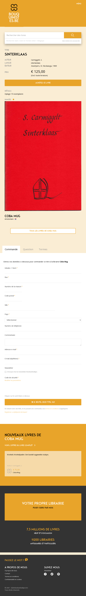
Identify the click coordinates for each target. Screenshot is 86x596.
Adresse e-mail (10, 349)
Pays (6, 314)
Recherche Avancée (71, 41)
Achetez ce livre (43, 83)
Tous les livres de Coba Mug (43, 231)
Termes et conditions (12, 577)
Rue (6, 277)
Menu (78, 4)
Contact (7, 574)
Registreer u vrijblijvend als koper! (16, 412)
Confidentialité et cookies (13, 579)
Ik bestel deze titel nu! (43, 402)
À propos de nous (11, 571)
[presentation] (22, 388)
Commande (11, 249)
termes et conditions (52, 409)
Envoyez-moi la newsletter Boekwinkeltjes (21, 372)
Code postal (9, 296)
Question (28, 249)
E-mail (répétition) (11, 358)
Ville (6, 305)
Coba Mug (12, 216)
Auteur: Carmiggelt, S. (14, 466)
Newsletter (9, 368)
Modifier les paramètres (13, 380)
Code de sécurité (11, 377)
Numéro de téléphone (13, 326)
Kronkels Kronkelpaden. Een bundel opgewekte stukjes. (28, 454)
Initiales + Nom (10, 268)
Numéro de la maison (13, 286)
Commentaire (10, 335)
